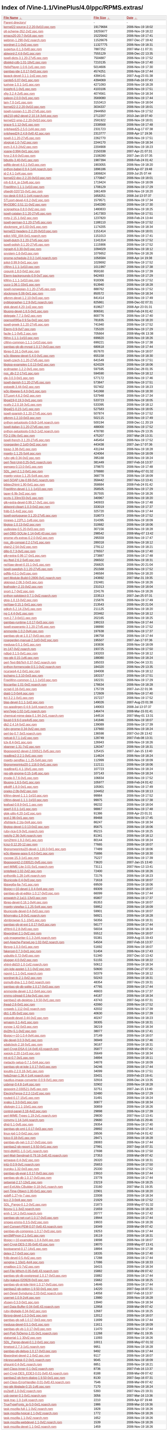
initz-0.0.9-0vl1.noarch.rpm (22, 1164)
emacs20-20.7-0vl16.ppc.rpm (23, 35)
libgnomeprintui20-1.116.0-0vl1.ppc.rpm (31, 764)
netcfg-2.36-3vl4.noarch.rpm (23, 835)
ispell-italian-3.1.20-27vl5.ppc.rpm (26, 427)
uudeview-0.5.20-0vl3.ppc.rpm (24, 529)
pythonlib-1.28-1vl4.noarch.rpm (25, 875)
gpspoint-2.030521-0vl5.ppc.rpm (26, 1089)
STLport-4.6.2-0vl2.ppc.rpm (22, 395)
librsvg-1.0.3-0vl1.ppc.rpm (21, 946)
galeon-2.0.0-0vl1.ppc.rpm (21, 98)
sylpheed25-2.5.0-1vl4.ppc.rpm (25, 129)
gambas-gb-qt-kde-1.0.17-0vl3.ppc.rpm (30, 1066)
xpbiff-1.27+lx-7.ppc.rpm (20, 1195)
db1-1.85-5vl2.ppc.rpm (19, 1013)
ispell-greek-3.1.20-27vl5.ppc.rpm (26, 324)
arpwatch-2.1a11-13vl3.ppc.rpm (25, 898)
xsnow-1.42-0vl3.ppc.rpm (21, 1026)
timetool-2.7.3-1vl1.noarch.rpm (24, 1346)
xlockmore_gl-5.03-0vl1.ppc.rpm (25, 226)
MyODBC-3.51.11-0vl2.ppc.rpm (25, 204)
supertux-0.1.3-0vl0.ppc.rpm (23, 49)
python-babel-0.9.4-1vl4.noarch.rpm (28, 169)
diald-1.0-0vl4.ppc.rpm (19, 693)
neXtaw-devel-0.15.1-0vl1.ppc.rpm (27, 564)
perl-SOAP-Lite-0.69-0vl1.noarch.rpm (29, 480)
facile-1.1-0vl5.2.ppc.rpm (20, 333)
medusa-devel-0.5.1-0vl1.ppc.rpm (26, 1324)
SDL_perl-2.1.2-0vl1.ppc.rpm (23, 471)
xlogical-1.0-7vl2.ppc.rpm (21, 142)
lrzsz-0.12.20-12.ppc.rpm (21, 844)
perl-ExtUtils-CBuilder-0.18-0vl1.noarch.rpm (33, 1186)
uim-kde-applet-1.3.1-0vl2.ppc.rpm (27, 969)
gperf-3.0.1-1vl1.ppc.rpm (20, 809)
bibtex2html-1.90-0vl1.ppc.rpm (24, 484)
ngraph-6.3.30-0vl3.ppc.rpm (22, 249)
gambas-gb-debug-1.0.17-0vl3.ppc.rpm (30, 1351)
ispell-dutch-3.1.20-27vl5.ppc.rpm (26, 240)
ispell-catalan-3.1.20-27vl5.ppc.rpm (27, 213)
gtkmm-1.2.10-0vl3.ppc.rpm (22, 418)
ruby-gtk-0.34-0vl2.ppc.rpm (22, 458)
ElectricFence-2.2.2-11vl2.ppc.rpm (27, 1093)
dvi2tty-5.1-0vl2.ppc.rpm (20, 1031)
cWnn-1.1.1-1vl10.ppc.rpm (22, 266)
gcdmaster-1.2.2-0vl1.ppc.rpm (24, 369)
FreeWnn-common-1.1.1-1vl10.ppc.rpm (30, 680)
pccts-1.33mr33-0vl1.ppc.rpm (23, 498)
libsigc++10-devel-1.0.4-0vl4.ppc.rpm (29, 889)
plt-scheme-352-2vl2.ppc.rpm (23, 31)
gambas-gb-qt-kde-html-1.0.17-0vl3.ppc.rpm (33, 1284)
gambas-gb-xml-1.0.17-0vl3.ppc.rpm (28, 1129)
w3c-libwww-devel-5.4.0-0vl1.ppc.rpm (29, 355)
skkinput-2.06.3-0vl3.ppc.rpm (23, 582)
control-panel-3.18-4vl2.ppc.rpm (25, 1111)
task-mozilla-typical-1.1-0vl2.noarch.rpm (31, 1413)
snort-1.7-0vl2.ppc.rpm (19, 591)
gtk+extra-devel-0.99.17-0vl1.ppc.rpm (29, 502)
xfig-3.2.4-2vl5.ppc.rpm (19, 93)
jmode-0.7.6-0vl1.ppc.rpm (21, 778)
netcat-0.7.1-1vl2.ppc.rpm (21, 738)
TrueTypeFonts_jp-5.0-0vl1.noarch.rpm (30, 1404)
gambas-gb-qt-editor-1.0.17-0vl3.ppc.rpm (31, 893)
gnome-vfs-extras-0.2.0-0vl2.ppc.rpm (29, 537)
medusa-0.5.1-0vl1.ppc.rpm (22, 644)
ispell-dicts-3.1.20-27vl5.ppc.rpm (26, 58)
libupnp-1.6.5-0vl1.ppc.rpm (22, 782)
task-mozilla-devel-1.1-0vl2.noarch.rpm (30, 1426)
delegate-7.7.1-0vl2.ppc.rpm (23, 315)
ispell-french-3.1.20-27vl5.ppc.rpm (27, 440)
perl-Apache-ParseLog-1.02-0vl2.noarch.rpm (34, 942)
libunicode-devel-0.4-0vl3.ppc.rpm (27, 911)
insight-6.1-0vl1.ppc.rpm (20, 89)
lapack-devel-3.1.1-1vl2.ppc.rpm (25, 75)
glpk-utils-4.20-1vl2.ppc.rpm (22, 813)
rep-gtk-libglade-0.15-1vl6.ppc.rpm (27, 1386)
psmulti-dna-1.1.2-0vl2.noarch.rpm (27, 982)
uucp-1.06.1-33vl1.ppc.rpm (22, 284)
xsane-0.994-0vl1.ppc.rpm (21, 151)
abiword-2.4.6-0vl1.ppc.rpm (22, 53)
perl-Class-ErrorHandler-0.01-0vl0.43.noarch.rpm (37, 1382)
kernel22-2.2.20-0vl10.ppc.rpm (24, 106)
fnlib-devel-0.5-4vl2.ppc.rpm (22, 1257)
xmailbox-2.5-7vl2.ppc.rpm (22, 1266)
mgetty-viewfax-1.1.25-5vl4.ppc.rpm (28, 906)
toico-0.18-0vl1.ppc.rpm (20, 1138)
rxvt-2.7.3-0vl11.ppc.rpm (20, 618)
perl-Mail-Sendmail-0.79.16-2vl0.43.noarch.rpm (36, 1155)
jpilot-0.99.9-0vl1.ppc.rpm (21, 262)
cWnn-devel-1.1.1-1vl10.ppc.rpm (26, 800)
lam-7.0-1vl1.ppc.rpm (18, 102)
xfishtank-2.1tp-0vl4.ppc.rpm (23, 822)
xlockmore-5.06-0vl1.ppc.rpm (23, 293)
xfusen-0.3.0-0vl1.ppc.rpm (21, 1302)
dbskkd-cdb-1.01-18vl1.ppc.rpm (25, 62)
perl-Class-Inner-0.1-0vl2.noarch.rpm (29, 1368)
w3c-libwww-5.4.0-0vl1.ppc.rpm (25, 391)
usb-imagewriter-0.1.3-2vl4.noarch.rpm (30, 937)
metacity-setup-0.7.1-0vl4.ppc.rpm (27, 1062)
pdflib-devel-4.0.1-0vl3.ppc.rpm (25, 164)
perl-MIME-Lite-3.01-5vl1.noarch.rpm (29, 866)
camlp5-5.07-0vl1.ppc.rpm (21, 80)
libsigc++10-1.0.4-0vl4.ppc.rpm (25, 1035)
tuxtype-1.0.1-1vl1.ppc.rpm (22, 84)
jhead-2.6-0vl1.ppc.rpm (19, 1004)
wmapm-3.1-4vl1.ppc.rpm (21, 1022)
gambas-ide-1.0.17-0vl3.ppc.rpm (26, 71)
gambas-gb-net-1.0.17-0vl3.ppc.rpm (28, 1142)
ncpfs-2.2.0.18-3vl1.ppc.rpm (23, 404)
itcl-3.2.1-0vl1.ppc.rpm (19, 697)
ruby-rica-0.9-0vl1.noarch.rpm (24, 831)
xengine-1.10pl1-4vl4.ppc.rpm (24, 1262)
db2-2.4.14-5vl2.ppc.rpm (20, 724)
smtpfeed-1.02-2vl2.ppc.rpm (23, 871)
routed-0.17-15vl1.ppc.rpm (22, 1097)
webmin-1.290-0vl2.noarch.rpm (25, 40)
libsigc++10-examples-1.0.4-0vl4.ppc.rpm (32, 1240)
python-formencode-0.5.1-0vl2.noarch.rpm (32, 666)
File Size (100, 17)
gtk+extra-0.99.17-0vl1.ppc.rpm (25, 555)
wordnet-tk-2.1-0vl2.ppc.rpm (23, 977)
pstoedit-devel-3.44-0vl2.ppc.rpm (26, 1018)
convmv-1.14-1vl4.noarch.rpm (24, 1120)
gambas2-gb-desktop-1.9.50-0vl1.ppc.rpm (32, 1000)
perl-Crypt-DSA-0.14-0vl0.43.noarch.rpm (31, 1049)
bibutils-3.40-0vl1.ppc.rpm (21, 160)
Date (130, 17)
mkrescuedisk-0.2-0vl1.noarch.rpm (27, 1360)
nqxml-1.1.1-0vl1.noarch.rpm (23, 973)
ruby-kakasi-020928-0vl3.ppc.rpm (26, 1280)
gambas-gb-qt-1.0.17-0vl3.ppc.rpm (27, 635)
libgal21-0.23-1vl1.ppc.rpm (22, 409)
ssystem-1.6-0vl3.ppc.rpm (21, 253)
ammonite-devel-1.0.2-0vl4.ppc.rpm (28, 991)
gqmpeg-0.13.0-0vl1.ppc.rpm (23, 466)
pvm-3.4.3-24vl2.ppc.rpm (21, 147)
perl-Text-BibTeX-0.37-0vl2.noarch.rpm (30, 662)
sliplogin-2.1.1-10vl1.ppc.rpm (23, 1106)
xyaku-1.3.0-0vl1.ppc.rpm (21, 1102)
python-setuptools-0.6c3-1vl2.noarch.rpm (31, 431)
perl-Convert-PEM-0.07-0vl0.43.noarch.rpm (33, 1226)
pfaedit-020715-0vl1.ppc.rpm (23, 191)
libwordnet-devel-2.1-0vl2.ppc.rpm (27, 1355)
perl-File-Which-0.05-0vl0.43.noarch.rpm (31, 1271)
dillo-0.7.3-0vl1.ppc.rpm (19, 551)
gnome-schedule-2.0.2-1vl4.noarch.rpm (30, 258)
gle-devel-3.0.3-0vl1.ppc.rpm (23, 1040)
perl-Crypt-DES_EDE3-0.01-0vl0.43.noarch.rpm (36, 1373)
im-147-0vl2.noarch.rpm (20, 649)
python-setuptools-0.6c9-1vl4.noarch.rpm (31, 422)
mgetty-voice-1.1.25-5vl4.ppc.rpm (26, 475)
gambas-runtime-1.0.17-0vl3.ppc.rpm (29, 622)
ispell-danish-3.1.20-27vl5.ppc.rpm (27, 382)
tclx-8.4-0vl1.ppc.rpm (18, 742)
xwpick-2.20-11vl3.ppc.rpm (22, 1053)
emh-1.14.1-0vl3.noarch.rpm (23, 1213)
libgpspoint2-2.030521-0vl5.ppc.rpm (28, 862)
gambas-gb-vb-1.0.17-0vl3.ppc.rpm (27, 1329)
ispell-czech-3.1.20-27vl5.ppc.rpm (26, 360)
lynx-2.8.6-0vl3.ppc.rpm (19, 155)
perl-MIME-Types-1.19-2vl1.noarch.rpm (30, 1115)
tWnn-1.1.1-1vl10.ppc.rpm (21, 338)
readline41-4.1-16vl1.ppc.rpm (23, 769)
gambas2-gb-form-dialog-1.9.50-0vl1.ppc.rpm (34, 1377)
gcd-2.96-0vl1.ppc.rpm (19, 817)
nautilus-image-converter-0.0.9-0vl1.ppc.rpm (34, 1080)
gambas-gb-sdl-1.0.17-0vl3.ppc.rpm (28, 1320)
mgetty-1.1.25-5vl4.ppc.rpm (22, 453)
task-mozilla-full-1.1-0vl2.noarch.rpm (28, 1408)
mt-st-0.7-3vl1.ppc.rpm (19, 1057)
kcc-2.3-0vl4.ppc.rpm (18, 1200)
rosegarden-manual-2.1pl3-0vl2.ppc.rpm (31, 640)
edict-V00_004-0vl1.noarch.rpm (25, 235)
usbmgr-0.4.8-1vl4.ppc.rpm (22, 1084)
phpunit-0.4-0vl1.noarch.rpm (23, 1364)
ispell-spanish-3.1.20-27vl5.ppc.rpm (28, 413)
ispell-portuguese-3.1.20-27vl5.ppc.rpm (30, 515)
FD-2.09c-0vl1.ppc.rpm (19, 435)
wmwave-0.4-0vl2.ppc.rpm (21, 1160)
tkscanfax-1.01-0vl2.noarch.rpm (25, 684)
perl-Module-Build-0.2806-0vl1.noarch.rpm (32, 578)
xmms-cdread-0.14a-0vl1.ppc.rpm (26, 995)
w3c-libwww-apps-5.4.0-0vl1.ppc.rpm (29, 853)
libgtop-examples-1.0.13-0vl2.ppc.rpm (29, 364)
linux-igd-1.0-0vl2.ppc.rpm (21, 1133)
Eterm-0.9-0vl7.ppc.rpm (20, 329)
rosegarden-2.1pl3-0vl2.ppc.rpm (25, 444)
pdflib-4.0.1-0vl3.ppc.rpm (20, 573)
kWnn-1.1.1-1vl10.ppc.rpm (22, 280)
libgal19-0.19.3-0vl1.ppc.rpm (23, 400)
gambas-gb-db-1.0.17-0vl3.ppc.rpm (28, 1177)
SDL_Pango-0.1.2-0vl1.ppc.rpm (25, 1204)
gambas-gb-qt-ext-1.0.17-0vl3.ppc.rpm (30, 924)
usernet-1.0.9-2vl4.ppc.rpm (22, 1297)
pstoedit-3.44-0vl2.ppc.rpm (22, 386)
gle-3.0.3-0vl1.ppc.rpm (19, 378)
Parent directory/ (15, 22)
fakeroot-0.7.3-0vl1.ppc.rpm (22, 951)
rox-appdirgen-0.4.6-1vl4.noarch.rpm (28, 707)
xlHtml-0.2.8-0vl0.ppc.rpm (21, 929)
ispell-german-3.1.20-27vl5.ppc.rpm (28, 222)
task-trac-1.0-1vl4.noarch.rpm (24, 1400)
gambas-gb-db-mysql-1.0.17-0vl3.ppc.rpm (32, 346)
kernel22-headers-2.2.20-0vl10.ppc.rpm (30, 231)
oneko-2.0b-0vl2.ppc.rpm (21, 791)
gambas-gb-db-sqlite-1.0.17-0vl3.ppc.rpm (32, 986)
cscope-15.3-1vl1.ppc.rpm (21, 858)
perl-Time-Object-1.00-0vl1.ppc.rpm (28, 1191)
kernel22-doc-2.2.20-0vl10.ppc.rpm (27, 178)
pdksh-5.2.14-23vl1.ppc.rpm (23, 609)
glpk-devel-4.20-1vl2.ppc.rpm (23, 307)
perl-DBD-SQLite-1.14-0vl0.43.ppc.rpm (30, 533)
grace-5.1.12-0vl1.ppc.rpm (21, 124)
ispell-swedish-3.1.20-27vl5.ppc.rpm (28, 569)
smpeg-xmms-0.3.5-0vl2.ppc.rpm (26, 1222)
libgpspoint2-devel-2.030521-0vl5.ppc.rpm (32, 751)
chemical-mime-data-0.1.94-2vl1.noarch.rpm (34, 715)
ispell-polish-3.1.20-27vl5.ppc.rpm (26, 244)
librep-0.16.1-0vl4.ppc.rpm (21, 351)
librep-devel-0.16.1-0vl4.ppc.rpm (26, 902)
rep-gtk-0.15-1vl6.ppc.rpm (21, 657)
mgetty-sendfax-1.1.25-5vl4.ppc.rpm (28, 760)
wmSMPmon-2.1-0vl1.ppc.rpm (24, 1235)
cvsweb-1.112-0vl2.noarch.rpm (25, 1009)
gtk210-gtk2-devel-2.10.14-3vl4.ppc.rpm (31, 115)
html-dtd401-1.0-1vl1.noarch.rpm (26, 1151)
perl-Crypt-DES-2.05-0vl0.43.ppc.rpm (29, 1244)
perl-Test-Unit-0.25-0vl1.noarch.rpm (28, 462)
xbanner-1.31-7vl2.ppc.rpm (22, 746)
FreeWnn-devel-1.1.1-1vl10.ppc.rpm (28, 489)
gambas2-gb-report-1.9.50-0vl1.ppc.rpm (31, 1146)
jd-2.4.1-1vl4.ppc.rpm (18, 173)
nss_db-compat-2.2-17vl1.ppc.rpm (27, 542)
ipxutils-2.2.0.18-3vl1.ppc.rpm (24, 1071)
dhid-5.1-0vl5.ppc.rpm (18, 1124)
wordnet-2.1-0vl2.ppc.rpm (21, 44)
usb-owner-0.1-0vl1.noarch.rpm (25, 1395)
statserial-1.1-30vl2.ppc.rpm (22, 1337)
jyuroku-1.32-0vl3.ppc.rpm (21, 1169)
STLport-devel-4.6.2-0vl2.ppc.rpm (26, 200)
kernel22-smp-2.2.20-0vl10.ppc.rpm (28, 120)
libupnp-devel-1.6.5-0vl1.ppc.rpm (26, 311)
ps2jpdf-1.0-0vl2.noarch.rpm (23, 1391)
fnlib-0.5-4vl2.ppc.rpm (18, 511)
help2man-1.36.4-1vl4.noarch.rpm (27, 1075)
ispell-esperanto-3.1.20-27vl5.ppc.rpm (29, 626)
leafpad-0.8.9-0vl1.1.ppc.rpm (23, 804)
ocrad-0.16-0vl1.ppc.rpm (20, 689)
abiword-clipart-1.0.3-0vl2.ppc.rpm (27, 506)
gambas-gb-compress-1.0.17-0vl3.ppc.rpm (32, 1231)
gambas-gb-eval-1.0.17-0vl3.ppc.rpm (29, 1173)
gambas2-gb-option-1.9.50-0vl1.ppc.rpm (31, 1289)
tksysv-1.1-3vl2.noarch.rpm (22, 1209)
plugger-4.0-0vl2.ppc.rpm (21, 960)
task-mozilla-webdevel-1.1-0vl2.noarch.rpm (33, 1422)
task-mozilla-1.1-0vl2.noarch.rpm (26, 1418)
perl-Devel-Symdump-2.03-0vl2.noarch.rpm (33, 1293)
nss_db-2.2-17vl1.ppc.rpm (21, 373)
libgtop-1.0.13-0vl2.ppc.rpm (22, 524)
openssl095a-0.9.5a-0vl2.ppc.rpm (26, 320)
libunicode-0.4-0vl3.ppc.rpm (22, 880)
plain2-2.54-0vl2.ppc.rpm (20, 546)
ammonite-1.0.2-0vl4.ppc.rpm (23, 631)
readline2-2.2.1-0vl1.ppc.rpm (23, 755)
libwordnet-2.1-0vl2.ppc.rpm (22, 933)
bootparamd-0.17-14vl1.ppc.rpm (25, 1248)
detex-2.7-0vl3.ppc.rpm (19, 1253)
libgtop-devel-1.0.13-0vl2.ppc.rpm (26, 826)
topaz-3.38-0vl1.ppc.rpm (20, 449)
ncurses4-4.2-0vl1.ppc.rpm (22, 671)
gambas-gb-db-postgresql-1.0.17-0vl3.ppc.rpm (35, 1275)
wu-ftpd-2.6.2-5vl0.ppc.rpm (22, 560)
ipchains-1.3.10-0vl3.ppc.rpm (23, 675)
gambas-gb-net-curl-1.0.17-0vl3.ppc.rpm (31, 1217)
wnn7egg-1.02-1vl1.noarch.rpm (25, 711)
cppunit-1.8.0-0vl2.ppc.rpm (22, 271)
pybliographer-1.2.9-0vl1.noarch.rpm (28, 302)
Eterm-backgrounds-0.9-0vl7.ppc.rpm (29, 275)
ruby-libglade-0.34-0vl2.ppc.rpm (25, 1311)
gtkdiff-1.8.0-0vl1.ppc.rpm (21, 786)
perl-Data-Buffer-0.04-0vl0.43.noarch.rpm (32, 1306)
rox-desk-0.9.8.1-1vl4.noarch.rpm (26, 195)
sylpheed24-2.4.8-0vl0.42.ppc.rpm (27, 133)
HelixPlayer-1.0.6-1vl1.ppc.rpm (25, 67)
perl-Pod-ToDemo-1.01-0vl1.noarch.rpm (31, 1333)
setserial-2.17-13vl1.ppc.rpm (23, 1182)
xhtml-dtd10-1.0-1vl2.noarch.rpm (26, 964)
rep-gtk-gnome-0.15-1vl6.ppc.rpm (26, 773)
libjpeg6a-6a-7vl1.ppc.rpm (21, 884)
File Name (11, 17)
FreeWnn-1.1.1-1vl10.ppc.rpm (24, 187)
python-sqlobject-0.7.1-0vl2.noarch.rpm (30, 595)
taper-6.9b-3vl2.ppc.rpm (20, 493)
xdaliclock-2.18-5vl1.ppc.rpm (23, 1044)
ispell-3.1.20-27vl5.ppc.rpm (22, 138)
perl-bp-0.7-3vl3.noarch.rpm (22, 733)
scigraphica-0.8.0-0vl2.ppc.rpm (25, 209)
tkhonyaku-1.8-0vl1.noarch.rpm (25, 915)
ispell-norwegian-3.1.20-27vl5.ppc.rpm (30, 289)
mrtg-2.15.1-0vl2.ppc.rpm (21, 218)
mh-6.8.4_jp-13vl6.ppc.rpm (22, 182)
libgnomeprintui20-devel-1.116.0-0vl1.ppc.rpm (35, 849)
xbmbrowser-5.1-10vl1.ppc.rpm (25, 920)
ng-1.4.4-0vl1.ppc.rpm (19, 613)
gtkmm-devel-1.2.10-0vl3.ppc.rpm (26, 298)
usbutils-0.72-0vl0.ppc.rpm (22, 955)
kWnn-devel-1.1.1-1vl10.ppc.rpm (26, 795)
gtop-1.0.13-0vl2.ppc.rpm (21, 600)
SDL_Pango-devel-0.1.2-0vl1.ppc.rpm (29, 1342)
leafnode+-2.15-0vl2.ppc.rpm (23, 586)
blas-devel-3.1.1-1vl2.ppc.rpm (24, 702)
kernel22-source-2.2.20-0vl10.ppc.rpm (29, 27)
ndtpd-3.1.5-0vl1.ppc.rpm (21, 653)
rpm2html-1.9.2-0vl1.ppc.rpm (23, 840)
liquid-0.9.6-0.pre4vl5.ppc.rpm (24, 720)
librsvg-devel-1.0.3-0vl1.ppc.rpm (25, 1315)
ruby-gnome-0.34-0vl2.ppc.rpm (25, 729)
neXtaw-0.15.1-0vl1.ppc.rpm (23, 604)
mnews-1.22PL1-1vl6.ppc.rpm (24, 520)
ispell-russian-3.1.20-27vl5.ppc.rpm (27, 111)
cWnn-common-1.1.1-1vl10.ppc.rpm (28, 342)
